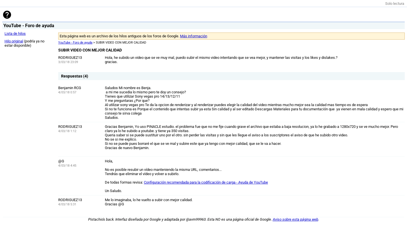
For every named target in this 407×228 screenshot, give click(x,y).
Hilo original (14, 41)
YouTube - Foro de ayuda (75, 42)
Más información (193, 36)
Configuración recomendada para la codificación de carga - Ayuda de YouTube (206, 182)
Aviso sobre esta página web (295, 219)
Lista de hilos (15, 33)
